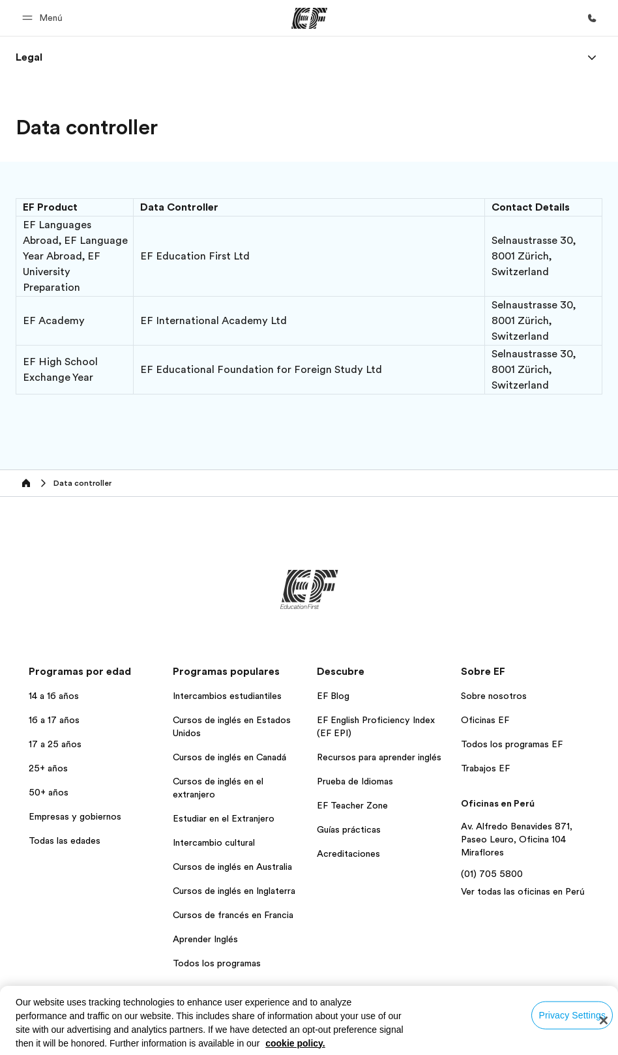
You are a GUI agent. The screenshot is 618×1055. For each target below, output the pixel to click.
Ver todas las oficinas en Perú (523, 891)
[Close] (603, 1020)
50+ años (48, 792)
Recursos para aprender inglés (379, 757)
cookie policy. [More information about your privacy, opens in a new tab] (295, 1043)
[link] (29, 57)
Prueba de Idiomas (355, 781)
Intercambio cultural (214, 842)
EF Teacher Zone (352, 805)
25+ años (48, 768)
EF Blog (333, 696)
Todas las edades (64, 840)
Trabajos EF (485, 768)
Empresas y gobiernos (75, 816)
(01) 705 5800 (492, 874)
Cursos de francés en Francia (233, 915)
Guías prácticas (349, 829)
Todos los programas (217, 963)
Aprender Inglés (205, 939)
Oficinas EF (485, 720)
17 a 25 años (55, 744)
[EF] (309, 18)
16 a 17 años (54, 720)
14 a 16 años (54, 696)
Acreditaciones (348, 853)
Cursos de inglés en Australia (232, 866)
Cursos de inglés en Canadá (229, 757)
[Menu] (591, 57)
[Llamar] (592, 18)
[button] (44, 18)
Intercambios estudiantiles (227, 696)
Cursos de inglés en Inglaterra (234, 890)
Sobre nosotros (494, 696)
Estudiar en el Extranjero (223, 818)
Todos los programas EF (512, 744)
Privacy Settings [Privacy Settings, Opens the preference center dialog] (572, 1014)
